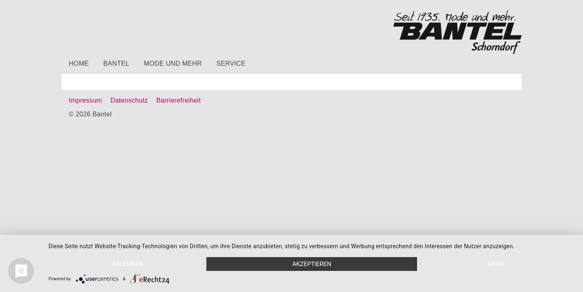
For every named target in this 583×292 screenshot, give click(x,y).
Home (79, 63)
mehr (495, 264)
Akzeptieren (311, 264)
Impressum (85, 100)
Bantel (116, 63)
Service (230, 63)
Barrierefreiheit (178, 100)
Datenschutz (129, 100)
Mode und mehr (173, 63)
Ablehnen (127, 264)
